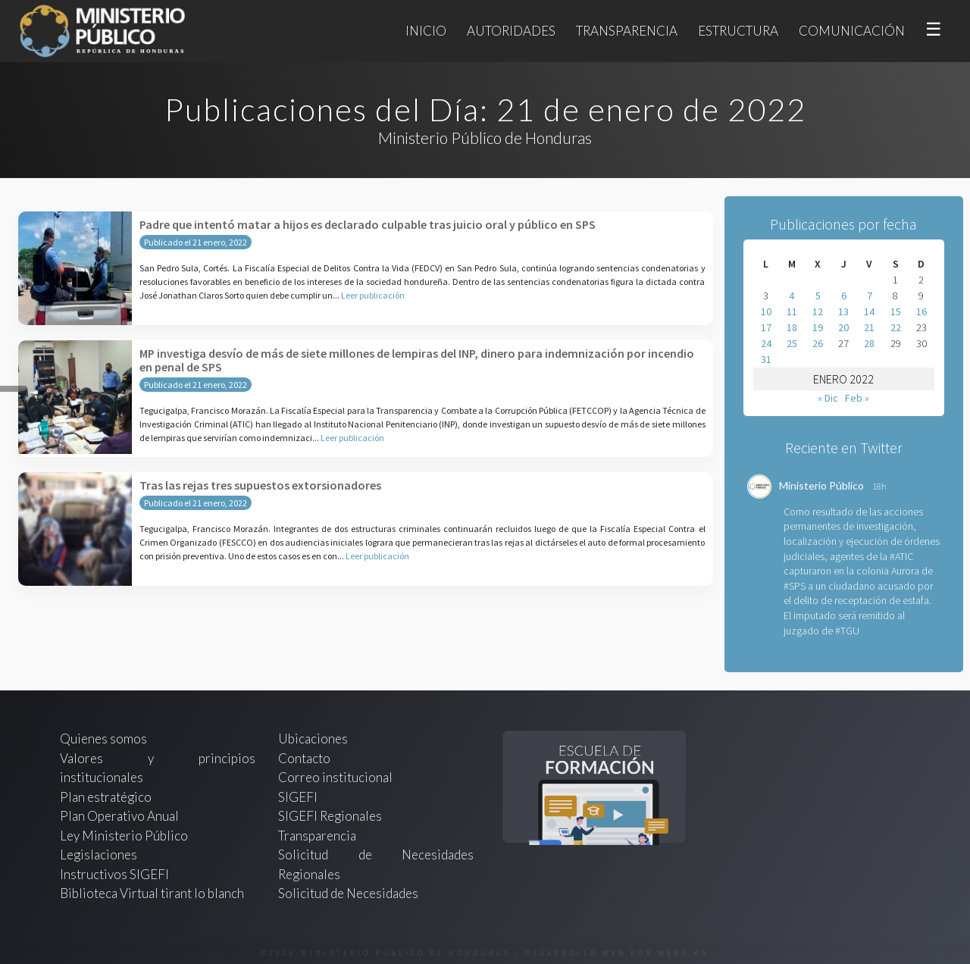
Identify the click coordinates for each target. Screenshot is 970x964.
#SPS (795, 586)
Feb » (857, 398)
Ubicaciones (313, 738)
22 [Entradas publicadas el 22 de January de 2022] (895, 327)
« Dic (828, 398)
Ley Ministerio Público (124, 836)
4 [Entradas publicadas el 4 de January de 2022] (791, 295)
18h (879, 486)
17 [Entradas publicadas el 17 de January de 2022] (766, 327)
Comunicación (852, 31)
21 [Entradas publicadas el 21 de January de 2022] (869, 327)
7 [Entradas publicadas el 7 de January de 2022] (869, 295)
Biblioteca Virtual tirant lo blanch (152, 893)
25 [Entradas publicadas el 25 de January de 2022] (792, 343)
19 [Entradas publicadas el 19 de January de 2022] (817, 327)
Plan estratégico (107, 797)
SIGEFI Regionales (330, 816)
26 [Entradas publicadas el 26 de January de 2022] (817, 343)
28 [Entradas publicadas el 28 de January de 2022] (869, 343)
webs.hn (684, 953)
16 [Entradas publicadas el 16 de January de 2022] (921, 311)
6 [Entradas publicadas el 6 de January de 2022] (843, 295)
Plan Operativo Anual (119, 816)
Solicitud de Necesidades (348, 893)
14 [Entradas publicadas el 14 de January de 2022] (869, 311)
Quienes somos (103, 738)
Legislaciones (98, 854)
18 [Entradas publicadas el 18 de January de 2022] (792, 327)
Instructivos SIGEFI (114, 874)
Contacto (304, 758)
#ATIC (901, 556)
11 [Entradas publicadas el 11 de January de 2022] (792, 311)
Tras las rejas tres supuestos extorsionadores (260, 485)
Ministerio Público (821, 485)
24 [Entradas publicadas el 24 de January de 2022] (766, 343)
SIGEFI (298, 797)
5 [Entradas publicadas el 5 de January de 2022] (818, 295)
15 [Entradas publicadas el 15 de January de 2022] (895, 311)
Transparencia (626, 31)
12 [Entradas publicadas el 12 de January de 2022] (817, 311)
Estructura (738, 31)
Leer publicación (373, 295)
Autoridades (511, 31)
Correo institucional (335, 777)
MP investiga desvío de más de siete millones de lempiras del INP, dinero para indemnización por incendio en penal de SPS (416, 360)
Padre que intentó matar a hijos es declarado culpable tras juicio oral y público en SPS (367, 224)
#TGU (847, 630)
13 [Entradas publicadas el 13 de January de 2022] (843, 311)
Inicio (425, 31)
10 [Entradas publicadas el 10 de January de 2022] (766, 311)
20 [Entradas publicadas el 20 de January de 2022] (843, 327)
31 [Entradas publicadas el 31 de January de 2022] (766, 359)
